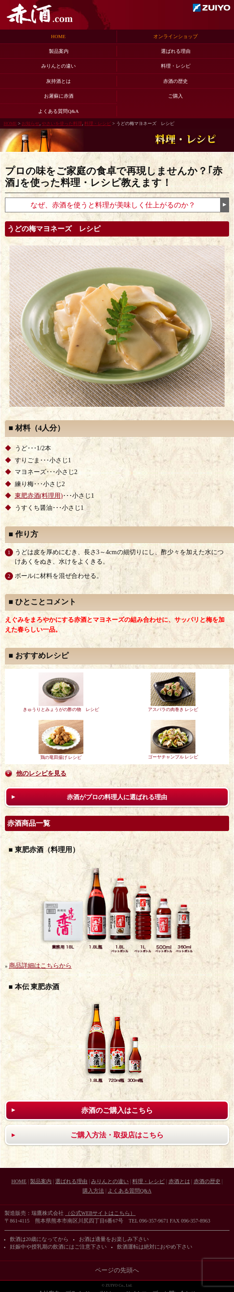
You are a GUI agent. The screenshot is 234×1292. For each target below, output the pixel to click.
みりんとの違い (58, 66)
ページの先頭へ (117, 1270)
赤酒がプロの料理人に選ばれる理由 (117, 797)
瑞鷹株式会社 (211, 8)
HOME (58, 36)
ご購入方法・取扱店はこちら (117, 1135)
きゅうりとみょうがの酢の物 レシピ (61, 692)
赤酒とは (179, 1181)
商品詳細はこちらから (40, 965)
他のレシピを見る (41, 773)
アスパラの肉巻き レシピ (173, 692)
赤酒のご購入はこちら (117, 1110)
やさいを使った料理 (62, 123)
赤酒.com (40, 14)
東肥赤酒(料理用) (39, 495)
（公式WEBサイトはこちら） (100, 1213)
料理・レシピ (176, 66)
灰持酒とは (58, 81)
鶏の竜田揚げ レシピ (61, 740)
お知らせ (30, 123)
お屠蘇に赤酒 (59, 96)
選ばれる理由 (176, 51)
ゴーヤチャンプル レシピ (173, 739)
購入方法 (93, 1190)
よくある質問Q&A (58, 111)
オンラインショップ (175, 36)
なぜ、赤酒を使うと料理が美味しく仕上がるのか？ (112, 205)
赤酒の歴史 (175, 81)
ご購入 (175, 96)
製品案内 (59, 51)
